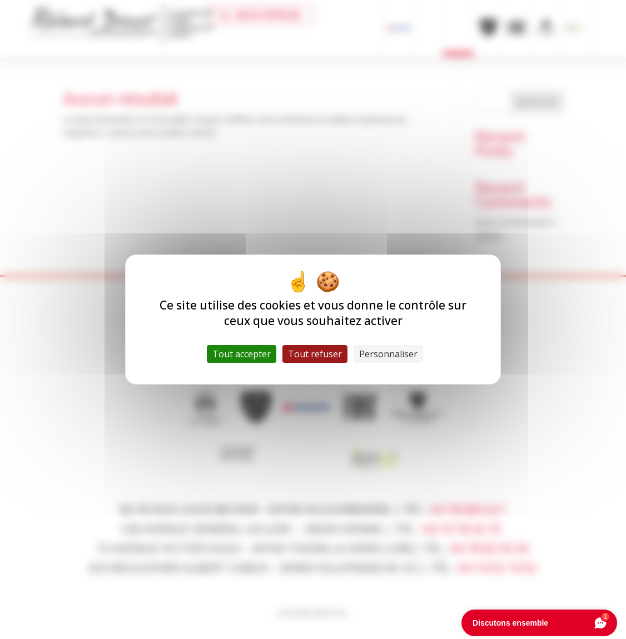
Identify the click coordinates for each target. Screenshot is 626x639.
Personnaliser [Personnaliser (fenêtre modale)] (388, 354)
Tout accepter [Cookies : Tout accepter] (241, 354)
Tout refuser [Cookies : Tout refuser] (315, 354)
